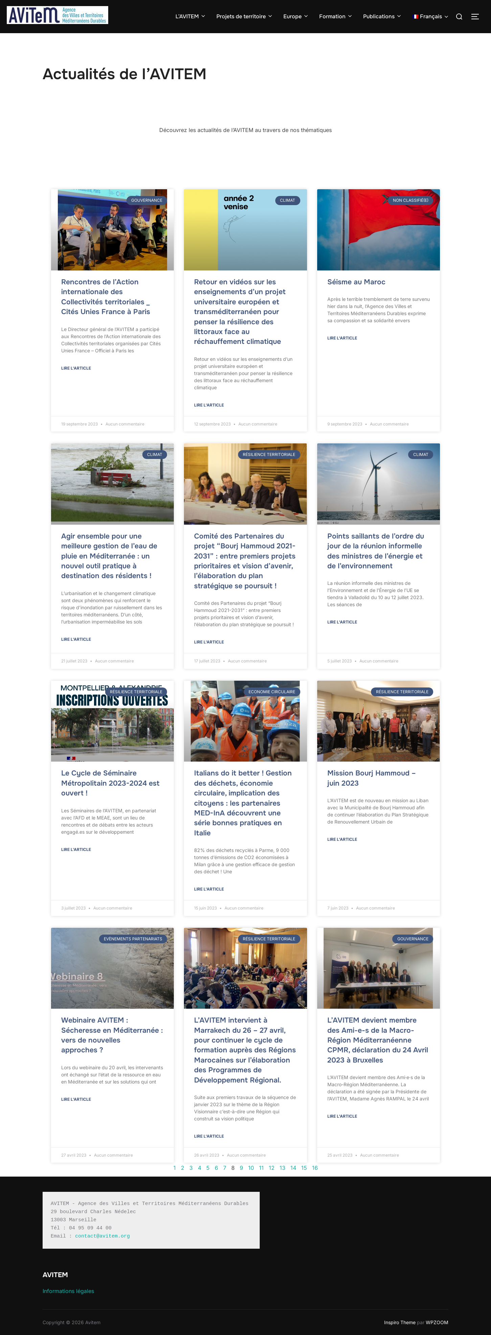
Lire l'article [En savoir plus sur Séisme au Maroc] (342, 338)
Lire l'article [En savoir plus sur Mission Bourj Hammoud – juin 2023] (342, 839)
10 (251, 1167)
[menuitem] (430, 16)
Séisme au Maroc (356, 282)
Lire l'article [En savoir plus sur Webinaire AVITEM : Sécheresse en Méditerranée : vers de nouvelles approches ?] (76, 1099)
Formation (336, 16)
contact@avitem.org (102, 1236)
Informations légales (68, 1291)
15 (304, 1167)
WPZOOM (437, 1322)
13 (282, 1167)
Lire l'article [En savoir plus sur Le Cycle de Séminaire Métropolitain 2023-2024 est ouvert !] (76, 849)
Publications (382, 16)
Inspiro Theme (400, 1322)
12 (272, 1167)
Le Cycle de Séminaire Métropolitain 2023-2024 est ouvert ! (110, 783)
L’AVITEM (191, 16)
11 (261, 1167)
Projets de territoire (244, 16)
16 (315, 1167)
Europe (296, 16)
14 (293, 1167)
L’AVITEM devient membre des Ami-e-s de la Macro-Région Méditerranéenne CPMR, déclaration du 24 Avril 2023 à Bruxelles (377, 1040)
